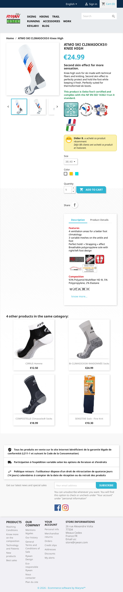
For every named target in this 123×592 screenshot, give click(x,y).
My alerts (50, 557)
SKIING (31, 16)
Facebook (57, 507)
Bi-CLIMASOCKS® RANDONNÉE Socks (89, 363)
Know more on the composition (12, 538)
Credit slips (51, 545)
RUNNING (33, 21)
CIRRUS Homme (33, 363)
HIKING (44, 16)
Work (67, 21)
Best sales (11, 560)
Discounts (50, 553)
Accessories (51, 21)
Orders (48, 541)
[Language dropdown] (72, 4)
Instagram (65, 507)
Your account (51, 523)
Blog (45, 26)
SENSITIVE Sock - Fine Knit (89, 418)
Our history (31, 537)
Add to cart (91, 190)
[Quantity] (68, 189)
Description (78, 219)
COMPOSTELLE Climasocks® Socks (34, 418)
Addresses (50, 549)
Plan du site (31, 581)
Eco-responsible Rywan (31, 567)
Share (74, 205)
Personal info (52, 529)
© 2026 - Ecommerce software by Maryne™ (61, 587)
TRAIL (56, 16)
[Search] (99, 16)
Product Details (99, 219)
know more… (79, 296)
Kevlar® (33, 26)
